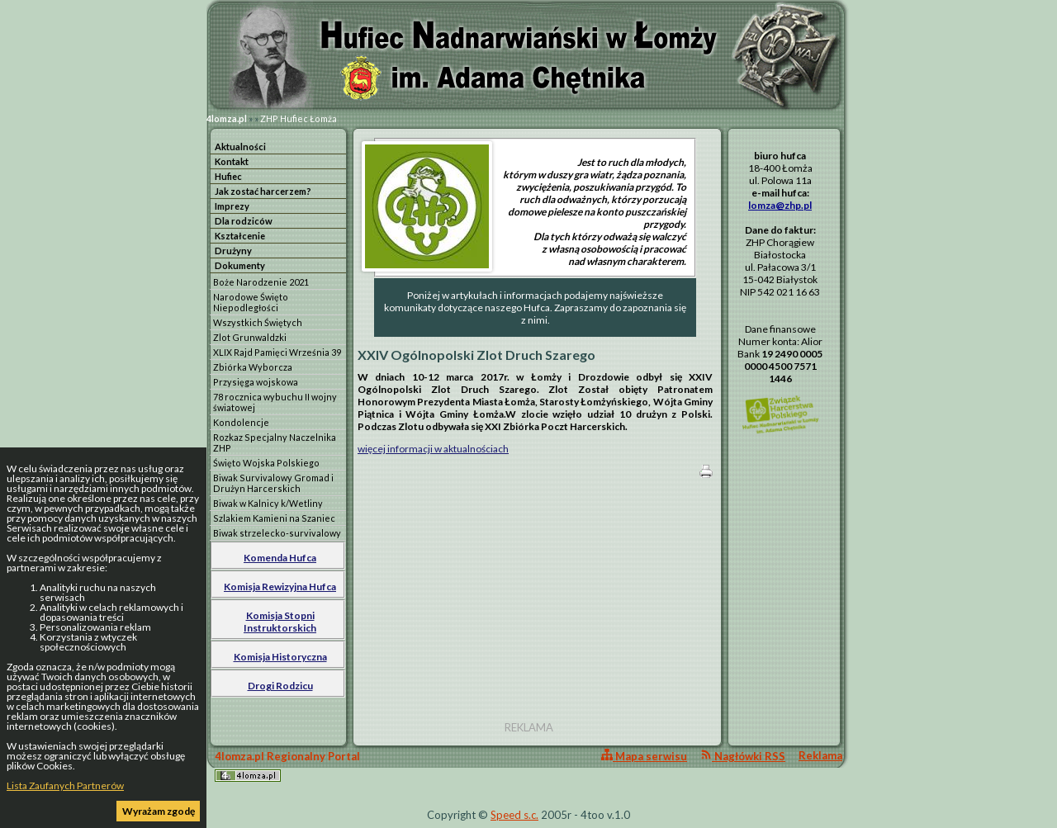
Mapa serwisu (644, 756)
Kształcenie (240, 235)
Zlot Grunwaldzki (250, 337)
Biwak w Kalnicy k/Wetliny (268, 503)
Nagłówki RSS (742, 756)
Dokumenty (240, 265)
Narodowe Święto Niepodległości (250, 302)
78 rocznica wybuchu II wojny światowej (275, 402)
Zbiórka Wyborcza (252, 367)
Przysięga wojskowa (255, 381)
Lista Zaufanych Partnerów (65, 785)
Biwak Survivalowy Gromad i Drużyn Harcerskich (273, 483)
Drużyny (233, 250)
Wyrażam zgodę (158, 811)
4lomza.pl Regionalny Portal (287, 766)
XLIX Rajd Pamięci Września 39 (277, 352)
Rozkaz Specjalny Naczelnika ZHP (274, 442)
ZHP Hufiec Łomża (298, 118)
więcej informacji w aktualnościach (433, 448)
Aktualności (240, 146)
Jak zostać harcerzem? (263, 191)
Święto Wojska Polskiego (266, 462)
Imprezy (232, 206)
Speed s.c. (514, 814)
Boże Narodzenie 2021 (261, 282)
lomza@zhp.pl (780, 205)
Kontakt (232, 161)
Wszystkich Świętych (257, 322)
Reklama (820, 755)
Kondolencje (241, 422)
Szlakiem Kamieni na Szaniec (274, 518)
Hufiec (228, 176)
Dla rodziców (244, 220)
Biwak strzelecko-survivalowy (277, 533)
